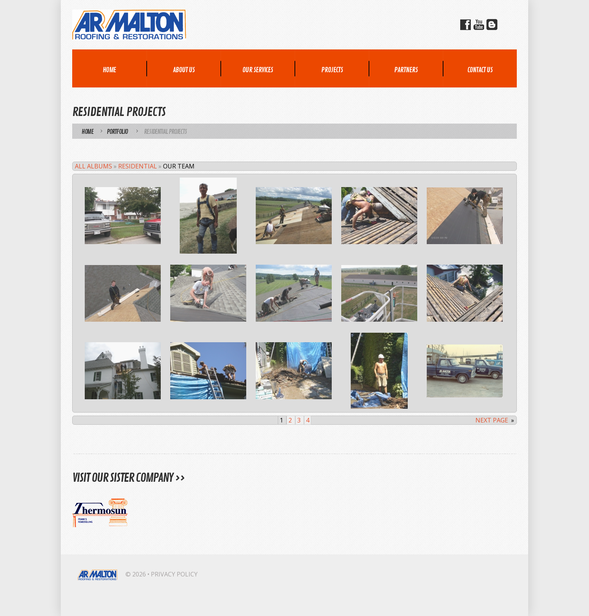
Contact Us (479, 70)
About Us (184, 70)
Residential (137, 166)
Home (109, 70)
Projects (332, 70)
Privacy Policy (174, 574)
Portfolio (117, 132)
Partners (406, 70)
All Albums (93, 166)
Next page (491, 420)
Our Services (257, 70)
